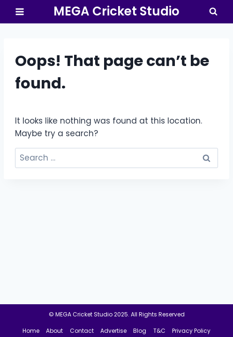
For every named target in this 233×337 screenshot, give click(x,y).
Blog (139, 331)
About (54, 331)
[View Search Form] (213, 11)
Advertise (113, 331)
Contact (82, 331)
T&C (159, 331)
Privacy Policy (191, 331)
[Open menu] (20, 11)
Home (31, 331)
